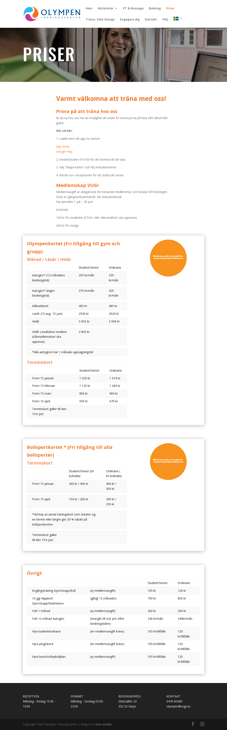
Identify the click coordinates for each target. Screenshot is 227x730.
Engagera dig (129, 19)
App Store (63, 147)
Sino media (103, 724)
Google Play (64, 152)
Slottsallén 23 (127, 701)
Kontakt (151, 19)
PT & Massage (133, 8)
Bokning (155, 8)
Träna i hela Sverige (100, 19)
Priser (170, 8)
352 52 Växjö (127, 706)
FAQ (165, 19)
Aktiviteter (105, 8)
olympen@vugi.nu (178, 706)
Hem (89, 8)
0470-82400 (174, 701)
